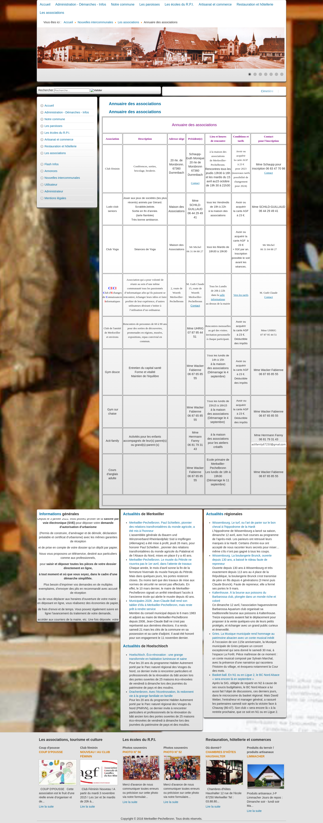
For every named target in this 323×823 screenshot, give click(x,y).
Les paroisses (149, 4)
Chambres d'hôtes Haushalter (221, 754)
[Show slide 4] (265, 74)
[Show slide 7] (281, 74)
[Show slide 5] (271, 74)
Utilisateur (50, 184)
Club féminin (89, 747)
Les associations (52, 12)
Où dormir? (213, 747)
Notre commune (123, 4)
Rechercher (45, 90)
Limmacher (256, 756)
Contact (195, 183)
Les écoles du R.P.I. (179, 4)
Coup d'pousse (49, 747)
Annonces (50, 171)
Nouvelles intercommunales (62, 177)
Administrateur (53, 191)
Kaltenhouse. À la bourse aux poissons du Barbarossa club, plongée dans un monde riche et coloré (244, 596)
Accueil (45, 4)
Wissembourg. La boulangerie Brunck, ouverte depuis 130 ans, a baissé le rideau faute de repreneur (242, 559)
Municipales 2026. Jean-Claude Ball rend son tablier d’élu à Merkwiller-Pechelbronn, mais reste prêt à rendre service (160, 605)
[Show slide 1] (249, 74)
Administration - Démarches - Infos (80, 4)
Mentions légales (55, 198)
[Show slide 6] (276, 74)
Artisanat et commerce (215, 4)
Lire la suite (46, 806)
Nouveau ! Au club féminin (95, 754)
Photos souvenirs (135, 747)
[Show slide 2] (255, 74)
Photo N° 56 (132, 752)
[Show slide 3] (260, 74)
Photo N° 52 (173, 752)
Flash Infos (51, 164)
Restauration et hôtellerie (255, 4)
